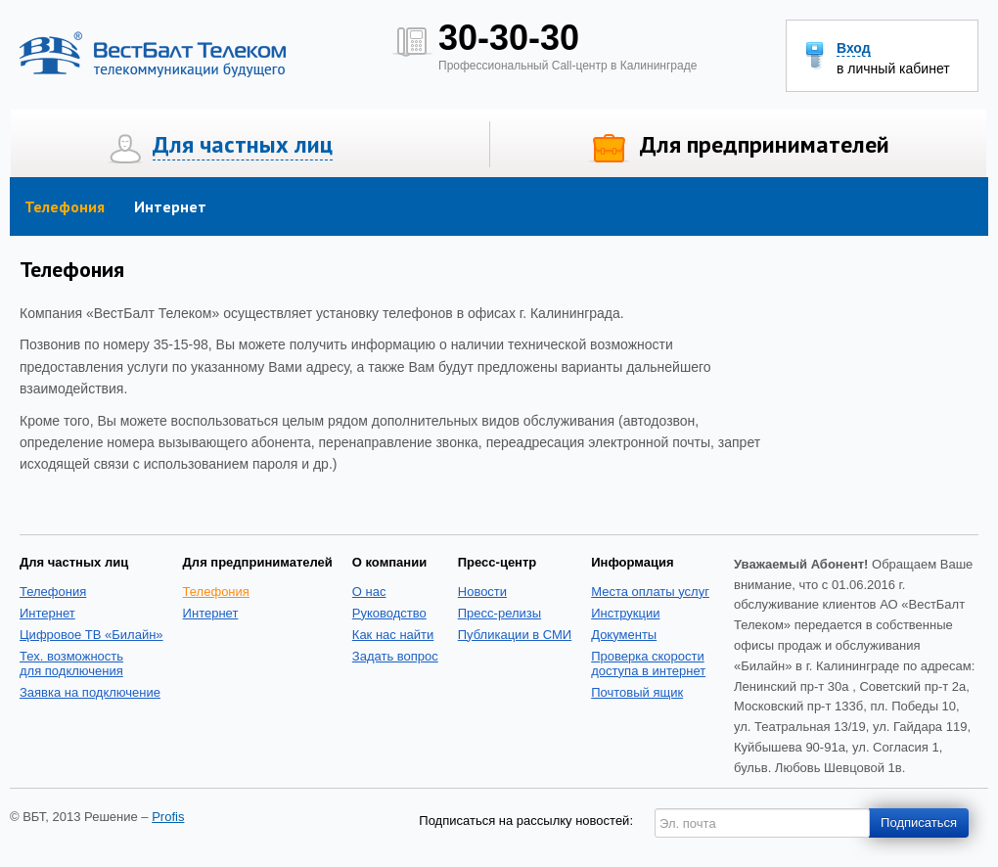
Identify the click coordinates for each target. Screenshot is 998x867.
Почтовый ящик (637, 692)
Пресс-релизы (499, 613)
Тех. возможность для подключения (71, 663)
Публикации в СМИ (514, 634)
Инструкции (625, 613)
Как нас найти (393, 634)
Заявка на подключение (90, 692)
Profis (168, 816)
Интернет (170, 206)
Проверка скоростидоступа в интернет (648, 663)
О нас (369, 591)
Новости (482, 591)
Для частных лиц (243, 144)
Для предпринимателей (764, 144)
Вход (854, 48)
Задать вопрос (395, 656)
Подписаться (919, 822)
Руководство (389, 613)
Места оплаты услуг (650, 591)
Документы (624, 634)
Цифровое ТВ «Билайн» (91, 634)
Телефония (64, 206)
